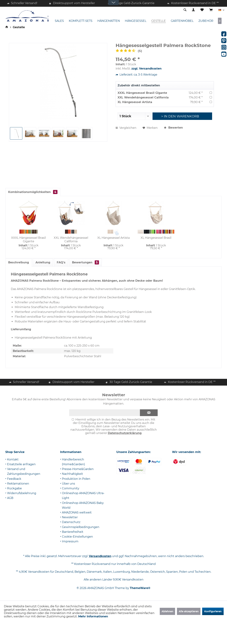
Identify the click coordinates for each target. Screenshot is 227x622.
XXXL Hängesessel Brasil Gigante (142, 93)
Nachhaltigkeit (72, 474)
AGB (10, 498)
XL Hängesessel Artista (135, 102)
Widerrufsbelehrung (21, 493)
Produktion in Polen (76, 478)
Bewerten (173, 127)
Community (70, 488)
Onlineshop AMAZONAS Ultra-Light (83, 495)
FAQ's (61, 262)
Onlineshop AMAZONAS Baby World (83, 505)
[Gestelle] (158, 21)
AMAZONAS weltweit (77, 512)
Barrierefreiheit (72, 531)
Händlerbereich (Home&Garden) (73, 462)
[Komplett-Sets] (80, 21)
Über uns (68, 483)
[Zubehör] (206, 21)
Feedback (14, 478)
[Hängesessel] (135, 21)
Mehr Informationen (93, 616)
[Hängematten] (108, 21)
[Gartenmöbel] (182, 21)
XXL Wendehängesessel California (143, 97)
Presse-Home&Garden (78, 469)
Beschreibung (18, 262)
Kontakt (13, 459)
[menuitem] (210, 10)
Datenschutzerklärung (125, 433)
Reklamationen (18, 483)
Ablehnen (167, 611)
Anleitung (42, 262)
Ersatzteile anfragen (21, 464)
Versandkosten (100, 556)
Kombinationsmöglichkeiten (32, 192)
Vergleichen (126, 127)
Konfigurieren (213, 611)
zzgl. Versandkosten (146, 68)
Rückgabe (14, 488)
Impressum (70, 541)
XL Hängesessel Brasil (156, 237)
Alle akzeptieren (189, 611)
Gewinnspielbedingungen (80, 527)
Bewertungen (85, 262)
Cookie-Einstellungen (77, 536)
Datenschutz (71, 522)
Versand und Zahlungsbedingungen (23, 471)
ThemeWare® (140, 588)
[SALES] (59, 21)
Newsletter (70, 517)
